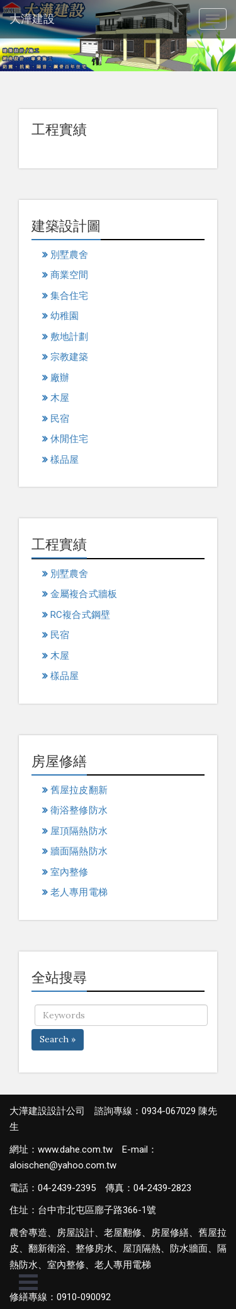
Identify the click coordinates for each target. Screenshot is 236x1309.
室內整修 (69, 872)
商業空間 (69, 275)
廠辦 (59, 377)
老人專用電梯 (79, 892)
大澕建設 (32, 18)
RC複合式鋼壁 (80, 614)
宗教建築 (69, 357)
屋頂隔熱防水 (79, 831)
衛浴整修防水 (79, 810)
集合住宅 (69, 295)
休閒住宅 (69, 439)
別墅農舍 (69, 254)
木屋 (59, 398)
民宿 (59, 418)
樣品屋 (64, 459)
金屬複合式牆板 (83, 594)
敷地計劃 (69, 336)
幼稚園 (64, 316)
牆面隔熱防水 (79, 851)
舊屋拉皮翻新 (79, 790)
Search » (58, 1039)
